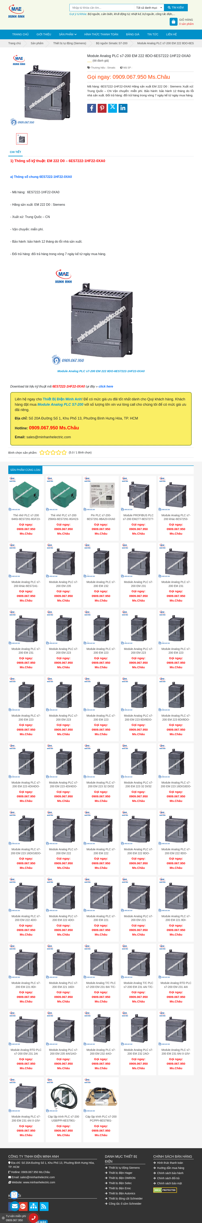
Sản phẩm (66, 34)
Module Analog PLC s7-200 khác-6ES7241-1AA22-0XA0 (25, 583)
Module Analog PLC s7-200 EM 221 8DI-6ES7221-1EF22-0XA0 (175, 908)
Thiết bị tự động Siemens (122, 1148)
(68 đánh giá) (101, 60)
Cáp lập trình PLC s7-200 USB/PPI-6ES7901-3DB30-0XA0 (63, 1102)
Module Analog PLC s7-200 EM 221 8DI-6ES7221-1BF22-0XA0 (25, 973)
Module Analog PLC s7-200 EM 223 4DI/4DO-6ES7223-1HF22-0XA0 (25, 778)
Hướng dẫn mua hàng (168, 1148)
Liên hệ (171, 34)
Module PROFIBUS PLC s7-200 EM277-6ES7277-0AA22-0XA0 (138, 519)
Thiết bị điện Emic (118, 1168)
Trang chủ (20, 34)
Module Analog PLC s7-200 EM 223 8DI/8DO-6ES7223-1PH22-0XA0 (138, 713)
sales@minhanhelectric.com (37, 1157)
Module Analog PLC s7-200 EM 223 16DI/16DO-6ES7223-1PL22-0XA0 (176, 778)
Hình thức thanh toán (101, 34)
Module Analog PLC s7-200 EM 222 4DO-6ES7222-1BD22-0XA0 (63, 908)
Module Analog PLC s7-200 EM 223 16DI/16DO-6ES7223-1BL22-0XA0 (26, 843)
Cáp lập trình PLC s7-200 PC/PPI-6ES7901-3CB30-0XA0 (101, 1102)
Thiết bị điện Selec (118, 1163)
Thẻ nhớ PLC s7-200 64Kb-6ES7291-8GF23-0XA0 (25, 519)
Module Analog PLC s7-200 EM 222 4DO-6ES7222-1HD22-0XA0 (25, 908)
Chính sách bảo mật (167, 1163)
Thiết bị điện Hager (118, 1153)
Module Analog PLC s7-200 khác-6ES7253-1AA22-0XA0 (175, 519)
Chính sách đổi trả (166, 1158)
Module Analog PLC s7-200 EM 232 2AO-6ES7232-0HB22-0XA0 (138, 1037)
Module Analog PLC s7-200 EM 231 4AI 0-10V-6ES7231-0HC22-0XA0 (25, 1102)
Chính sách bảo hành (168, 1153)
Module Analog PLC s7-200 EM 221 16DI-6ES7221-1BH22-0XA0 (63, 973)
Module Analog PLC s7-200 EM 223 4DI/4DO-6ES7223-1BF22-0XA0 (63, 778)
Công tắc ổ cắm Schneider (123, 1183)
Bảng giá (132, 34)
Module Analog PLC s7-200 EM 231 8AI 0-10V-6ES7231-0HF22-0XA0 (175, 1037)
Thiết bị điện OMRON (120, 1158)
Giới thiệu (43, 34)
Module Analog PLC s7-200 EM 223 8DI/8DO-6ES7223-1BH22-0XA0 (175, 713)
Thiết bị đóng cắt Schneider (124, 1178)
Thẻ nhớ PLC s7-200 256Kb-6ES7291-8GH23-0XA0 (63, 519)
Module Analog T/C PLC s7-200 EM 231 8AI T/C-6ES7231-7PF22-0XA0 (101, 973)
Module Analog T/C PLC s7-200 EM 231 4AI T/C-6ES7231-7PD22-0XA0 (138, 973)
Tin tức (152, 34)
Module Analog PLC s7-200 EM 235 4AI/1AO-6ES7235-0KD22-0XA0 (63, 1037)
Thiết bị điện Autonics (120, 1173)
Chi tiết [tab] (15, 152)
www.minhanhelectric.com (39, 1162)
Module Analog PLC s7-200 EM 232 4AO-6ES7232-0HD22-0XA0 (100, 1037)
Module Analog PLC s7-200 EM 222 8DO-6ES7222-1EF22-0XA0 (138, 843)
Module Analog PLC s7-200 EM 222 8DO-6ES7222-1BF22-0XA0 (175, 843)
